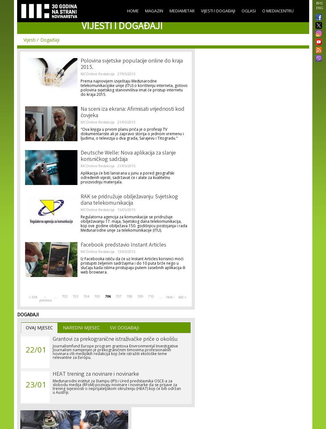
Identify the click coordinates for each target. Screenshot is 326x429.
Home (133, 11)
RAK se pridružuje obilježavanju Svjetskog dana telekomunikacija (129, 200)
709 (140, 296)
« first (33, 297)
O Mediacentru (278, 11)
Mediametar (182, 11)
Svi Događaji (124, 328)
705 (97, 296)
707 (119, 296)
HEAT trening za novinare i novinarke (96, 374)
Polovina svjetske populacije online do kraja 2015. (132, 64)
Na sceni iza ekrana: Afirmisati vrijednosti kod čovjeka (132, 112)
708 (129, 296)
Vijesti (29, 40)
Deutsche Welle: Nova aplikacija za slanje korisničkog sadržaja (128, 156)
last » (182, 297)
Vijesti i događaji (218, 11)
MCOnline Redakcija (98, 73)
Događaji (49, 40)
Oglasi (249, 11)
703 (75, 296)
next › (170, 297)
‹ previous (45, 298)
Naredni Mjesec (81, 328)
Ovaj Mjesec (39, 328)
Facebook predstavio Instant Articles (123, 245)
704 (86, 296)
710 (151, 296)
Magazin (154, 11)
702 (65, 296)
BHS (319, 3)
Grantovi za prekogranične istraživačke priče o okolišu (115, 339)
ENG (319, 8)
